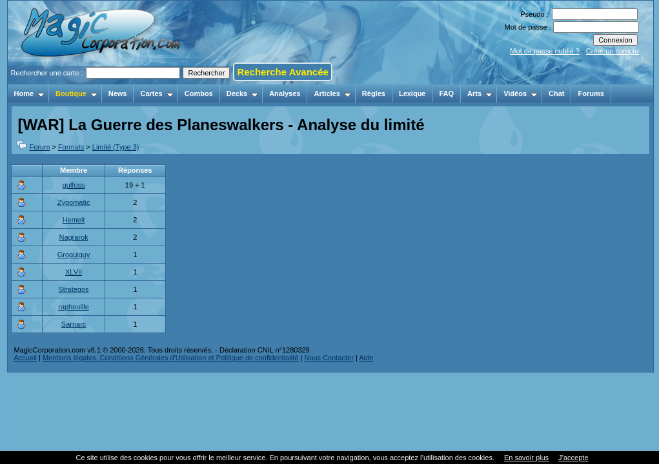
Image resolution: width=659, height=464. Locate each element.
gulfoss (74, 185)
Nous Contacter (328, 358)
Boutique (76, 93)
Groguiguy (73, 254)
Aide (366, 358)
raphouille (73, 307)
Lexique (412, 93)
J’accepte (573, 457)
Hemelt (74, 220)
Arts (479, 93)
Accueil (25, 358)
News (117, 93)
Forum (40, 147)
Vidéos (520, 93)
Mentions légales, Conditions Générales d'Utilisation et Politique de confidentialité (171, 358)
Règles (373, 93)
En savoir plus (526, 457)
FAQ (446, 93)
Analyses (284, 93)
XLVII (73, 272)
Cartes (156, 93)
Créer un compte (612, 51)
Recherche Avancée (282, 71)
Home (29, 93)
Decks (242, 93)
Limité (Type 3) (115, 147)
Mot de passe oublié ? (545, 51)
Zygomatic (73, 202)
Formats (71, 147)
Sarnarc (73, 324)
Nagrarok (73, 237)
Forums (590, 93)
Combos (199, 93)
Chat (556, 93)
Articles (332, 93)
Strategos (74, 289)
